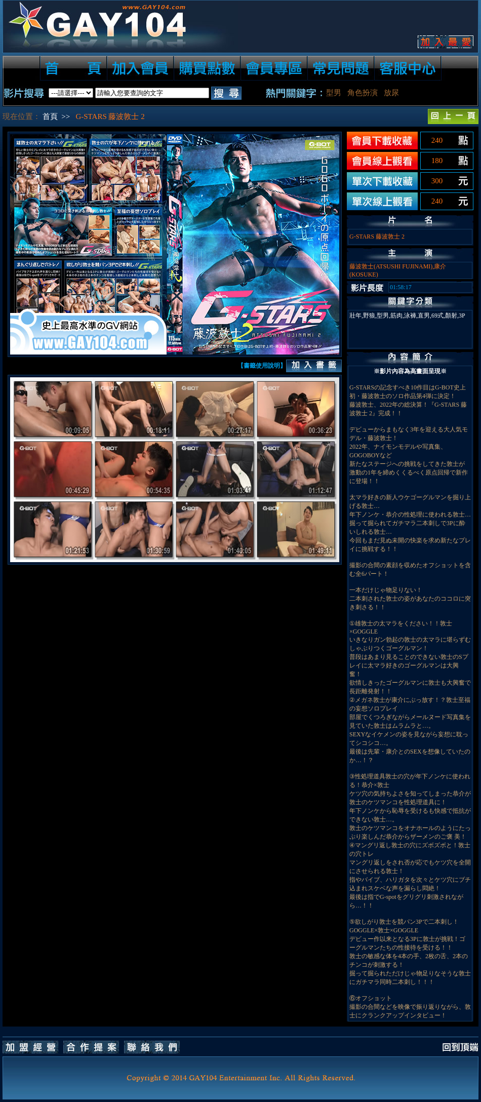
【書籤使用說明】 (261, 365)
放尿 (391, 93)
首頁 (50, 116)
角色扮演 (362, 93)
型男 (333, 93)
